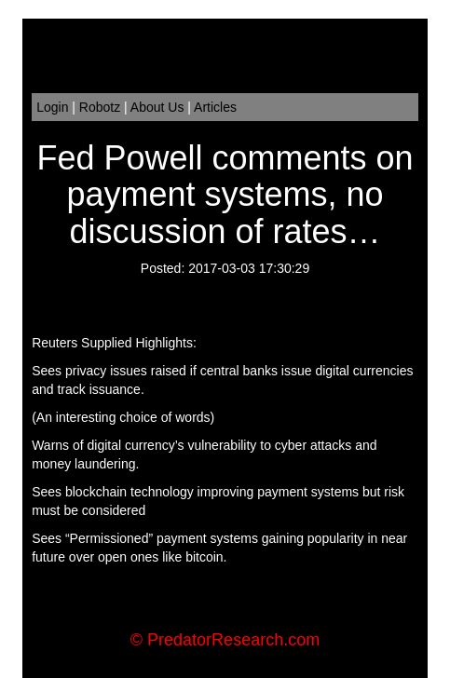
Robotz (99, 107)
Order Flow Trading (262, 612)
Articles (215, 107)
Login (52, 107)
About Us (157, 107)
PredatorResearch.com (233, 640)
